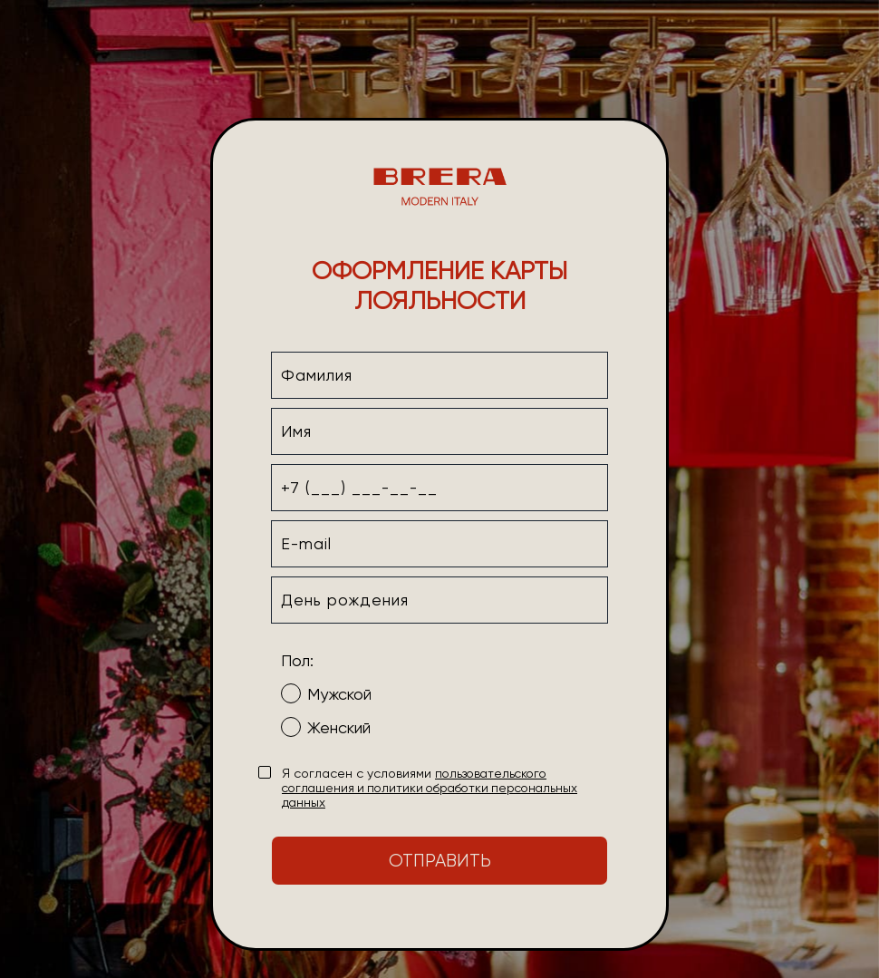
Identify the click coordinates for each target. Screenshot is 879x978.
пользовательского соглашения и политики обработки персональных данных (429, 787)
